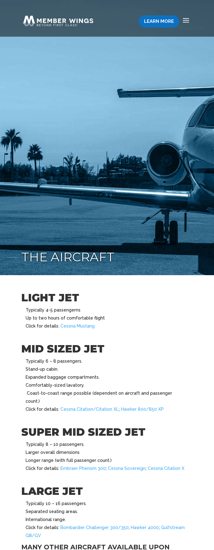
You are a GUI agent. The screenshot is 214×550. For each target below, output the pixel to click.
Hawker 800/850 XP (142, 409)
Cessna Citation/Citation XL (89, 409)
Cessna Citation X (166, 468)
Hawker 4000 (145, 527)
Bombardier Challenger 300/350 (94, 527)
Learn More (159, 21)
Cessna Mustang (77, 326)
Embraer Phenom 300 (83, 468)
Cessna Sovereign (127, 468)
